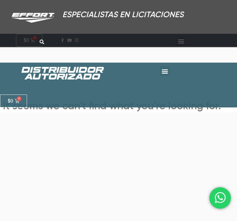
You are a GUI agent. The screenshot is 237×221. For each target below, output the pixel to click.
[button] (165, 60)
